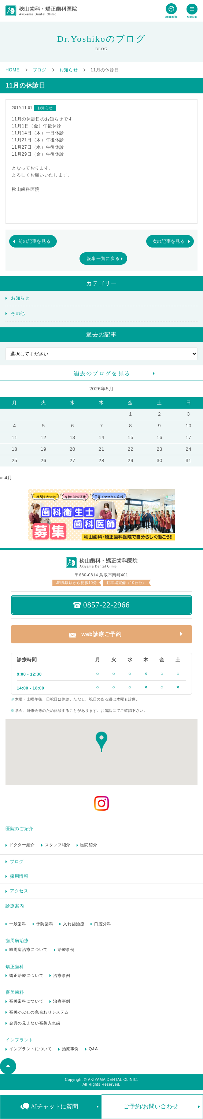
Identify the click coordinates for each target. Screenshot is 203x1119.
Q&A (93, 1048)
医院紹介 (88, 845)
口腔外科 (102, 924)
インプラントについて (30, 1048)
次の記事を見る (168, 241)
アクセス (19, 890)
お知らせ (20, 298)
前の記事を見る (34, 241)
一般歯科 (17, 924)
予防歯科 (44, 924)
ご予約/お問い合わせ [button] (150, 1106)
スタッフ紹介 (57, 845)
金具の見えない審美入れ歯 (34, 1023)
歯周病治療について (28, 949)
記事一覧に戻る (103, 258)
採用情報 (19, 876)
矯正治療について (26, 975)
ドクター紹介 (22, 845)
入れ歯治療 (73, 924)
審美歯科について (26, 1001)
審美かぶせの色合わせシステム (39, 1012)
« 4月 (6, 477)
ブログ (17, 861)
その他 (18, 313)
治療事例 (66, 949)
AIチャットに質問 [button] (54, 1106)
